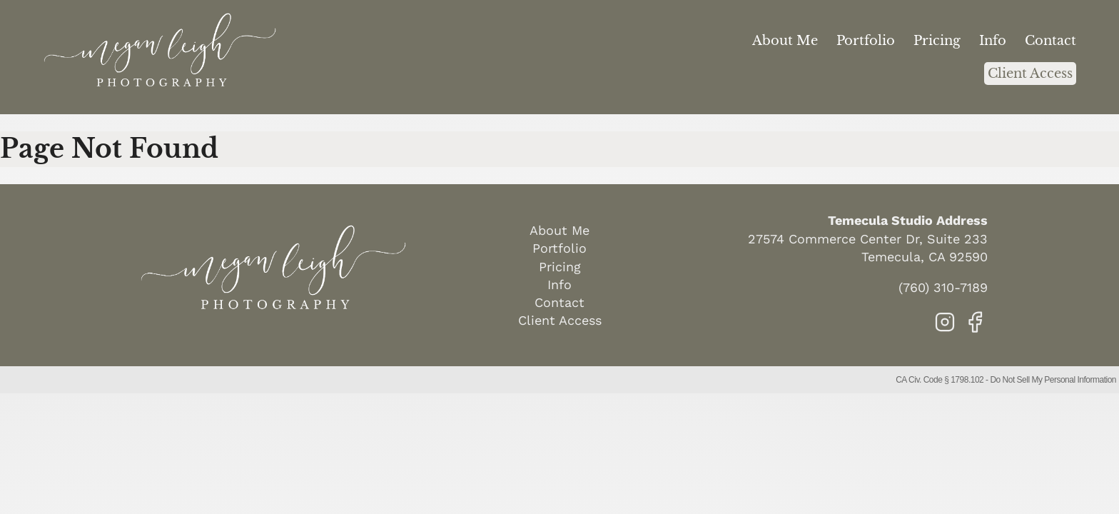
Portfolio (865, 41)
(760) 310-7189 (943, 287)
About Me (785, 41)
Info (992, 41)
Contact (1050, 41)
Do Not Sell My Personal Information (1053, 380)
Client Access (1030, 73)
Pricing (937, 41)
